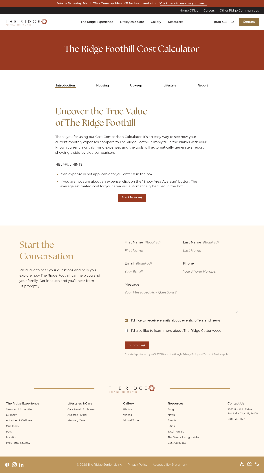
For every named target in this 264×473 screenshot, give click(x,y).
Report (203, 85)
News (171, 415)
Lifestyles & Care (132, 22)
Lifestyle (170, 85)
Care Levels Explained (81, 409)
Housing (102, 85)
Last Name (201, 242)
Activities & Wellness (19, 420)
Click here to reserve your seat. (183, 3)
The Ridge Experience (97, 22)
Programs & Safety (18, 442)
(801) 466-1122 (224, 22)
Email (138, 263)
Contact (249, 22)
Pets (9, 431)
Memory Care (76, 420)
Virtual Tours (131, 420)
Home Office (189, 10)
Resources (175, 22)
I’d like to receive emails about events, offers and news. (176, 320)
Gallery (156, 22)
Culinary (11, 415)
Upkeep (136, 85)
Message (132, 284)
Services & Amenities (19, 409)
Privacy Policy (190, 354)
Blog (171, 409)
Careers (209, 10)
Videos (127, 415)
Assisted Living (77, 415)
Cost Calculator (178, 442)
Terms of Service (212, 354)
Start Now (132, 197)
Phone (188, 263)
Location (11, 437)
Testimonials (176, 431)
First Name (142, 242)
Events (172, 420)
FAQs (171, 426)
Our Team (12, 426)
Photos (127, 409)
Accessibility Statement (170, 464)
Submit (137, 345)
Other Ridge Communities (239, 10)
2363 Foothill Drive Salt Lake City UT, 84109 (243, 411)
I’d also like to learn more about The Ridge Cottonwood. (176, 330)
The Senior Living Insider (183, 437)
